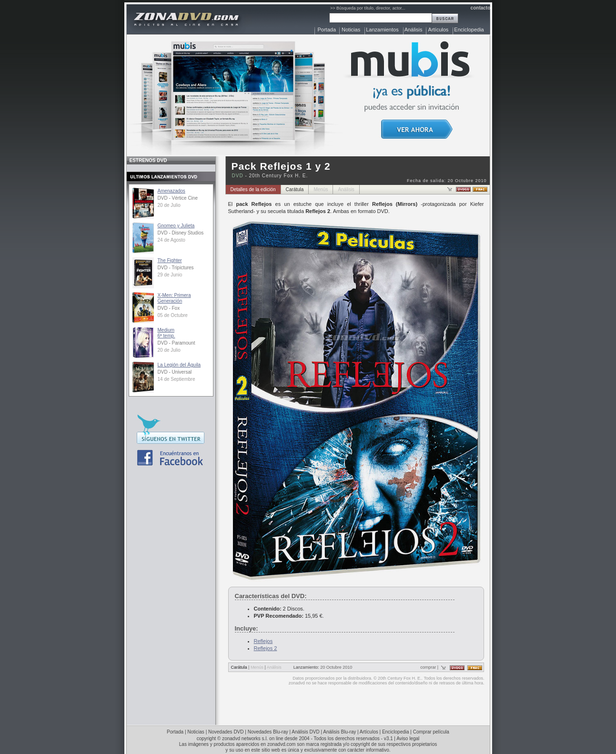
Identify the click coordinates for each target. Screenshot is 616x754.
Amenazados (171, 191)
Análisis (413, 29)
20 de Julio (169, 205)
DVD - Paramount (176, 343)
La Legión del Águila (179, 364)
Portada (327, 29)
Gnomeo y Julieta (176, 225)
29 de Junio (170, 274)
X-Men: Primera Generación (174, 298)
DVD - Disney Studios (181, 232)
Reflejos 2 (265, 648)
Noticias (351, 29)
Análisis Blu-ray (339, 731)
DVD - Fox (169, 308)
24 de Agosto (171, 240)
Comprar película (431, 731)
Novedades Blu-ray (268, 731)
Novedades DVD (225, 731)
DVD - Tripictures (176, 267)
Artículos (438, 29)
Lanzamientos (382, 29)
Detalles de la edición (253, 189)
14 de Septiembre (176, 379)
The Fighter (170, 260)
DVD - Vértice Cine (178, 198)
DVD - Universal (175, 372)
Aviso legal (407, 738)
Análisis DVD (305, 731)
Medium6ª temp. (166, 332)
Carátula (295, 189)
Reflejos (263, 641)
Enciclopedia (469, 29)
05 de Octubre (173, 315)
